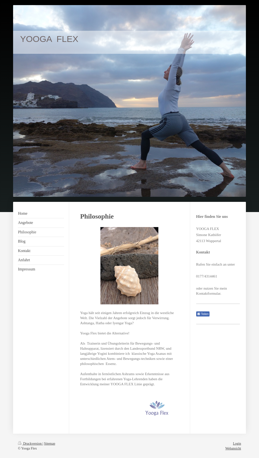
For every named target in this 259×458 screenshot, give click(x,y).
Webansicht (233, 448)
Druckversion (30, 443)
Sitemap (49, 443)
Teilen (203, 314)
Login (237, 443)
